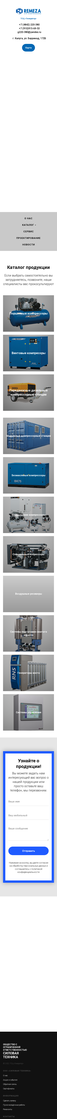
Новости (28, 244)
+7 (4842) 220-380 (29, 24)
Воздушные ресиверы (28, 593)
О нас (28, 218)
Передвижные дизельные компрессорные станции (28, 392)
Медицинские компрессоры (28, 514)
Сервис (28, 231)
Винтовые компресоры (28, 353)
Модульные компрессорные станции (28, 435)
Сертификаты (8, 1089)
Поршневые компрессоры (28, 313)
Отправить (28, 851)
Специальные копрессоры (28, 554)
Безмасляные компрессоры (28, 475)
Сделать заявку (9, 1101)
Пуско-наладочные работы (14, 1105)
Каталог (28, 225)
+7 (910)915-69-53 (29, 28)
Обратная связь (10, 1084)
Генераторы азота (28, 672)
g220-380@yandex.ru (29, 32)
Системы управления (28, 712)
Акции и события (10, 1080)
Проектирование (28, 238)
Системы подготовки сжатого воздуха (28, 633)
